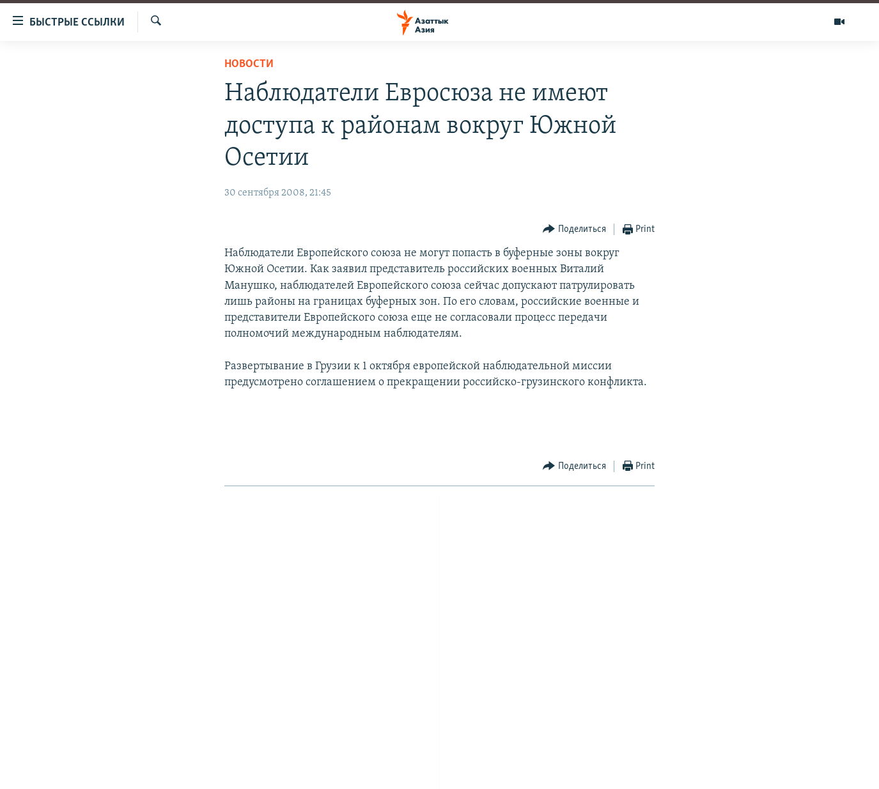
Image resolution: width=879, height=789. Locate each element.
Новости (249, 64)
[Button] (574, 229)
